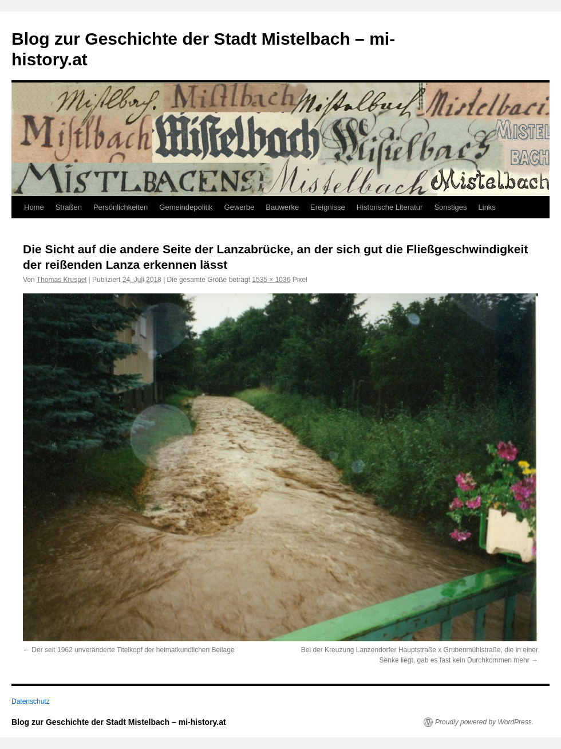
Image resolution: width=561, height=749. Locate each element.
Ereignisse (327, 207)
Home (34, 207)
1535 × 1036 (271, 280)
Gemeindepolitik (185, 207)
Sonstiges (450, 207)
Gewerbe (239, 207)
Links (487, 207)
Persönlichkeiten (120, 207)
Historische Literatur (390, 207)
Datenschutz (30, 701)
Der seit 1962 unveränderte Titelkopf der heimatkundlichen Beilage (132, 650)
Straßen (69, 207)
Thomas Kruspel (61, 280)
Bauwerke (282, 207)
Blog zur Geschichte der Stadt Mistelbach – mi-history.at (118, 722)
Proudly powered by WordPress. (484, 722)
